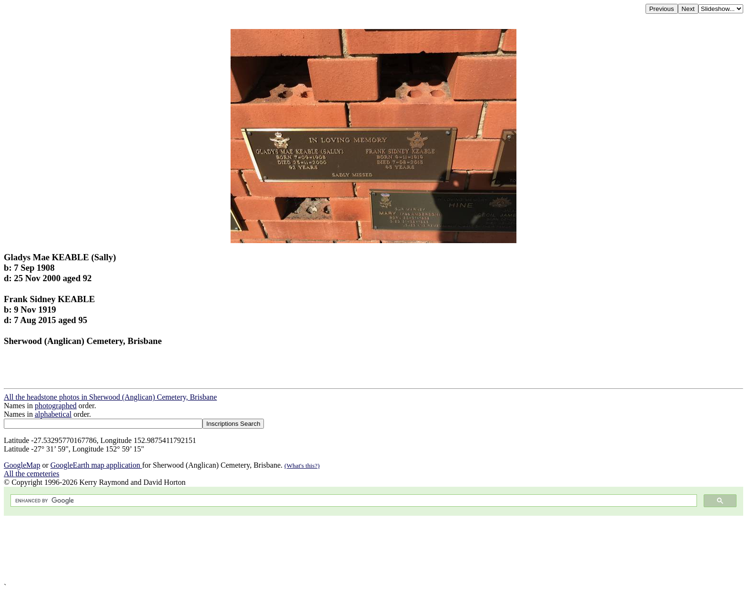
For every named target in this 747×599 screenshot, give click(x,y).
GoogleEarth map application (96, 465)
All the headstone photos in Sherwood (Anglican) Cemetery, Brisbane (110, 397)
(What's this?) (302, 465)
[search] (352, 500)
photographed (56, 406)
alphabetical (53, 414)
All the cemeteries (31, 474)
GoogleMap (22, 465)
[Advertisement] (289, 549)
